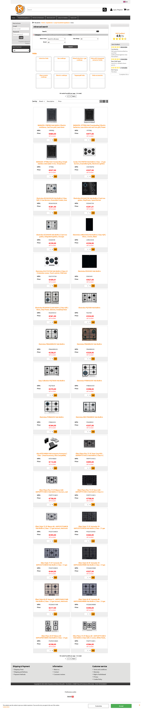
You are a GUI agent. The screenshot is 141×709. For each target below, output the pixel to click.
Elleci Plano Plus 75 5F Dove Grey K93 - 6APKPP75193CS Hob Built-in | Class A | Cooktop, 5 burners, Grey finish (89, 456)
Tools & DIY (73, 18)
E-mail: (15, 27)
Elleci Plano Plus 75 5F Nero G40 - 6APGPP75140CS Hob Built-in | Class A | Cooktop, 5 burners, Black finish (89, 492)
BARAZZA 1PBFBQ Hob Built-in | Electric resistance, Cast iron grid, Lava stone (52, 127)
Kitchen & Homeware (38, 18)
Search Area (43, 39)
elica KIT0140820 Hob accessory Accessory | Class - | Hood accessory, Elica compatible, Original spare (52, 456)
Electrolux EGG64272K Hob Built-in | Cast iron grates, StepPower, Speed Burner (89, 200)
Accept (121, 706)
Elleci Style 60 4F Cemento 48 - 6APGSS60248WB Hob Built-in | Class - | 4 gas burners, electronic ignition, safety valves (89, 602)
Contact (56, 672)
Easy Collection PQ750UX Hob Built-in (52, 381)
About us (56, 670)
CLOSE (139, 705)
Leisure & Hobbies (62, 18)
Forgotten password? (24, 42)
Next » (74, 97)
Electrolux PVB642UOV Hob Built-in (89, 381)
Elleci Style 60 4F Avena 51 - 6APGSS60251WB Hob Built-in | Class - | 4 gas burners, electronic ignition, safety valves (51, 602)
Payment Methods (19, 675)
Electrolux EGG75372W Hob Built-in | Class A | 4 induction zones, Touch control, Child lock (52, 273)
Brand (44, 42)
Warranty (96, 672)
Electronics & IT (51, 18)
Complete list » (124, 75)
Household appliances (24, 18)
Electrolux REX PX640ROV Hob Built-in (89, 418)
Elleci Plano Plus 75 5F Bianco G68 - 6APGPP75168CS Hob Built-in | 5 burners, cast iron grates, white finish (52, 492)
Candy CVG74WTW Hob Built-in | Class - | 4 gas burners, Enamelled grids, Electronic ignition (89, 163)
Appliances (49, 35)
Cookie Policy (6, 707)
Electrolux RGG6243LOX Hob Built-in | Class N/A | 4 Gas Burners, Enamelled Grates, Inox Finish (51, 201)
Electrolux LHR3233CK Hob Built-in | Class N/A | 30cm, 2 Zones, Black (89, 236)
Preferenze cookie (70, 692)
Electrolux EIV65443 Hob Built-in (89, 272)
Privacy (96, 677)
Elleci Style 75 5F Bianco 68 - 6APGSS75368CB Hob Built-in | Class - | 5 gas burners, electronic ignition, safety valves (51, 529)
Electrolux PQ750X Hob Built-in (89, 308)
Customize (98, 706)
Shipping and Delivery (21, 672)
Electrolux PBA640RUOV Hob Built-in (52, 345)
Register (27, 44)
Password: (16, 32)
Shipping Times (19, 670)
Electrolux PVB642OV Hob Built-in (52, 418)
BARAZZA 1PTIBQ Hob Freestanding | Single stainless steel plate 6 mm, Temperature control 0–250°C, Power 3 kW (51, 164)
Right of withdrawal (100, 675)
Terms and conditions (100, 670)
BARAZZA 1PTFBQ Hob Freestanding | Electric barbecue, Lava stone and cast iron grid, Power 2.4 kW (89, 128)
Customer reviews (59, 675)
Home (13, 18)
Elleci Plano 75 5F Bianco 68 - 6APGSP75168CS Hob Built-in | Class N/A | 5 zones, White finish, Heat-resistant (89, 638)
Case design (76, 39)
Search (44, 32)
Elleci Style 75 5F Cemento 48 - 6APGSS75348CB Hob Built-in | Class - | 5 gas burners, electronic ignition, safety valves (51, 565)
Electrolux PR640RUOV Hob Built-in (89, 345)
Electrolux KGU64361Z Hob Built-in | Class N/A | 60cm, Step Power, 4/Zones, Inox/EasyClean (51, 309)
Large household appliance (60, 35)
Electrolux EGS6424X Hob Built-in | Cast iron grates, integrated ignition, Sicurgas (51, 236)
